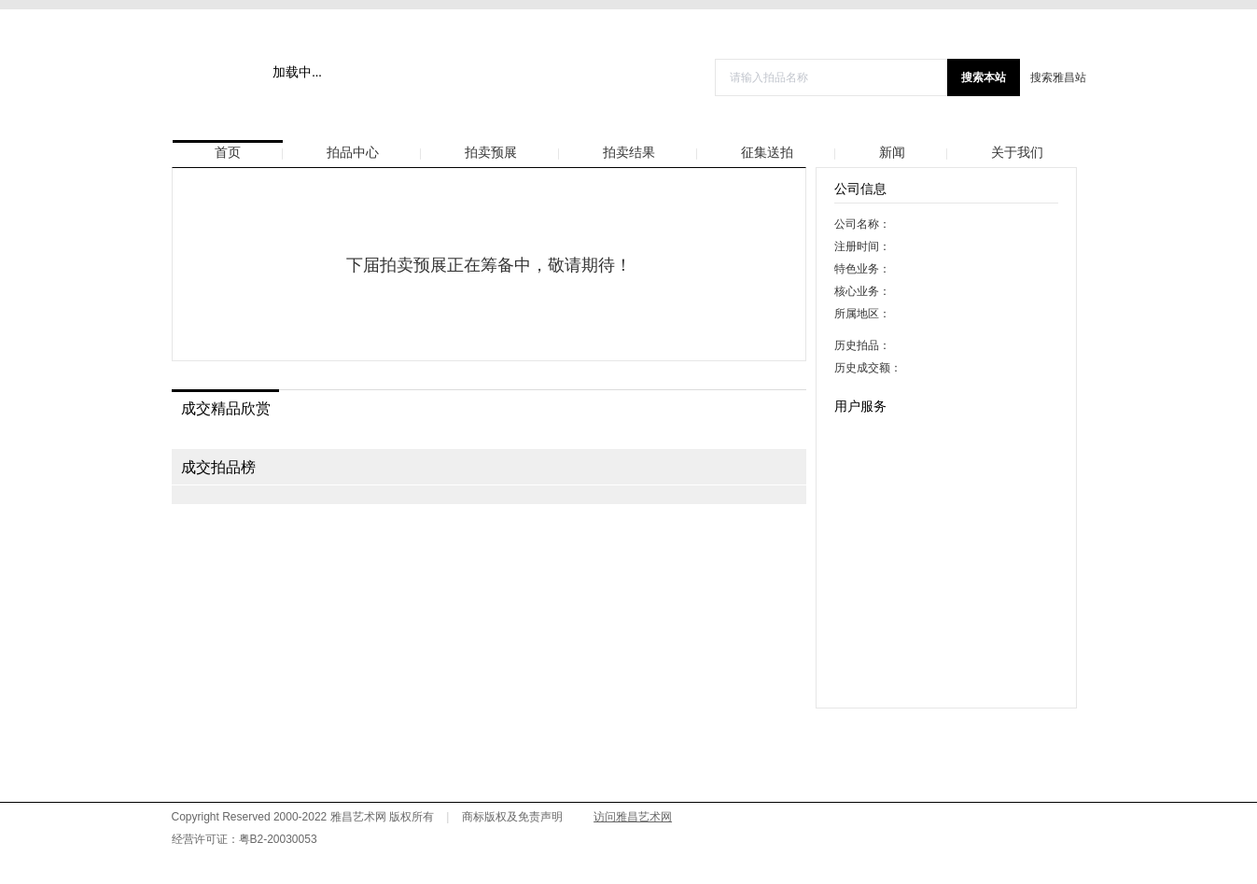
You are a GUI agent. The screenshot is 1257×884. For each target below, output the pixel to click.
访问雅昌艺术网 (633, 816)
